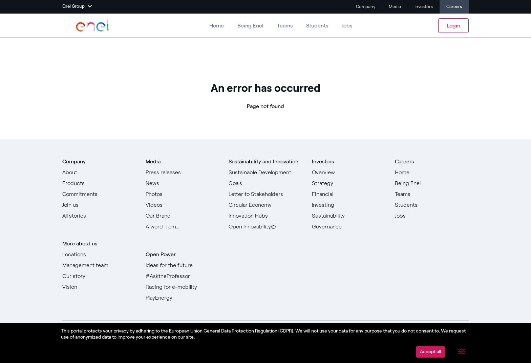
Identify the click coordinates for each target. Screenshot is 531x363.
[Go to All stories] (99, 215)
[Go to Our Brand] (182, 215)
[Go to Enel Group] (92, 25)
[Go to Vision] (99, 287)
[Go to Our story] (99, 276)
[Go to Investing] (349, 205)
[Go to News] (182, 183)
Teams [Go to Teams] (285, 25)
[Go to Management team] (99, 265)
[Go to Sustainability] (349, 215)
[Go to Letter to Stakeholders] (265, 194)
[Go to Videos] (182, 205)
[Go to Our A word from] (182, 226)
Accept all (430, 352)
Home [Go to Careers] (216, 25)
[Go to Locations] (99, 254)
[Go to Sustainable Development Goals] (265, 178)
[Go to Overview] (349, 172)
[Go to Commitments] (99, 194)
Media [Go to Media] (394, 6)
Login (453, 25)
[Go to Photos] (182, 194)
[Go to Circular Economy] (265, 205)
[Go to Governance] (349, 226)
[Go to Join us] (99, 205)
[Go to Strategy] (349, 183)
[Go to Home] (432, 172)
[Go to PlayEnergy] (182, 298)
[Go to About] (99, 172)
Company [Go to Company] (365, 6)
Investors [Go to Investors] (423, 6)
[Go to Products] (99, 183)
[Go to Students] (432, 205)
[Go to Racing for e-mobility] (182, 287)
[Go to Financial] (349, 194)
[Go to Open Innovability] (265, 226)
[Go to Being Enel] (432, 183)
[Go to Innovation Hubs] (265, 215)
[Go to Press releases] (182, 172)
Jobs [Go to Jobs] (347, 25)
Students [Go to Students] (317, 25)
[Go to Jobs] (432, 215)
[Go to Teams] (432, 194)
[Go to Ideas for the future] (182, 265)
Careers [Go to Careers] (454, 6)
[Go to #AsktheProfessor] (182, 276)
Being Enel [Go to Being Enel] (250, 25)
